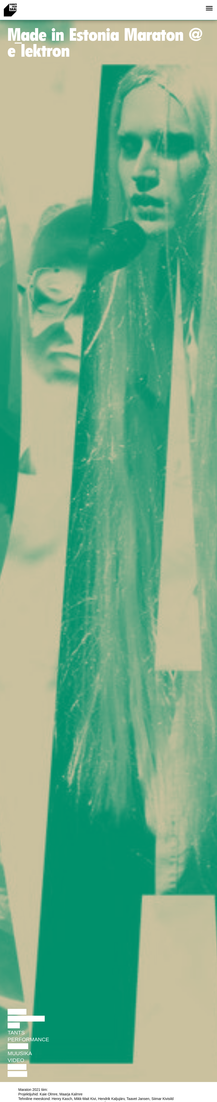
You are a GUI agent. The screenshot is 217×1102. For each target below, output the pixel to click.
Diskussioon (26, 1019)
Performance (28, 1039)
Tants (16, 1032)
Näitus (17, 1074)
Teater (18, 1046)
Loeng (17, 1012)
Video (16, 1060)
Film (14, 1025)
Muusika (20, 1053)
